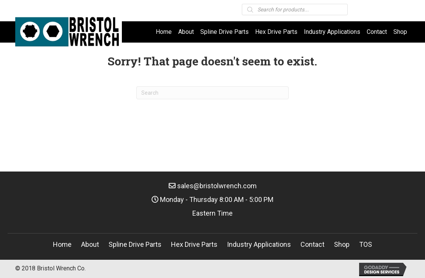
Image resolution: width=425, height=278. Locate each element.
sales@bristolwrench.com (217, 186)
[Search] (212, 92)
